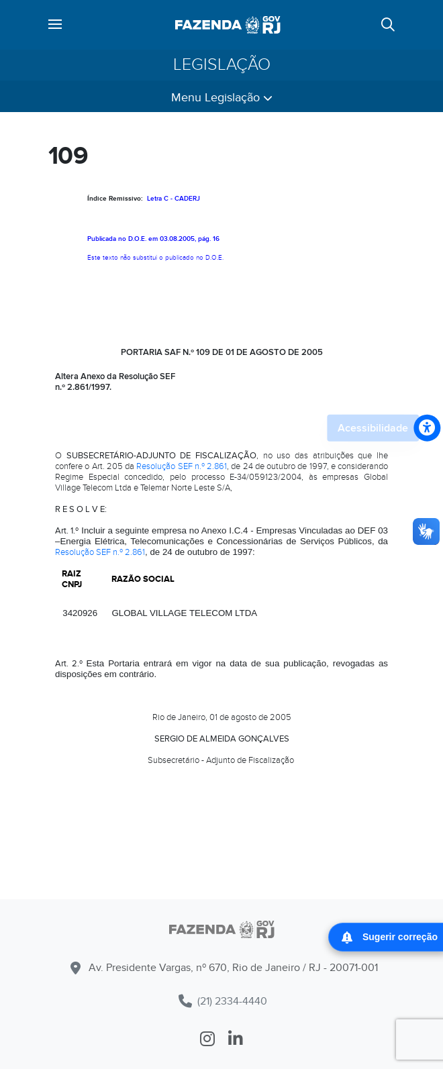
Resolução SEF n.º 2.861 (181, 466)
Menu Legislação (222, 98)
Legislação (221, 64)
